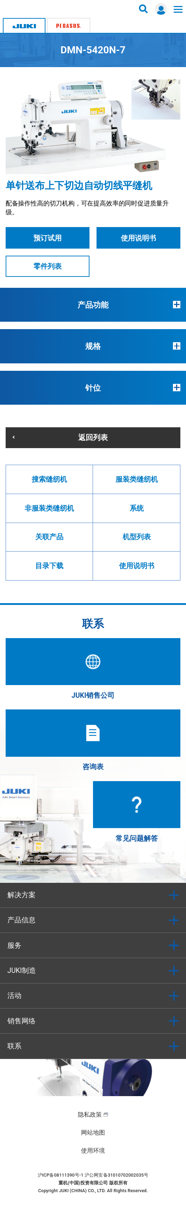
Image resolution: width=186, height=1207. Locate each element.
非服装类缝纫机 (49, 508)
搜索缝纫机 (49, 479)
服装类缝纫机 (137, 479)
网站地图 (93, 1132)
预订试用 (47, 238)
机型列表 (137, 537)
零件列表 (47, 266)
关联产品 (49, 537)
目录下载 (49, 566)
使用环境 (93, 1150)
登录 (161, 9)
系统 (137, 508)
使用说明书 (138, 238)
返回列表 (93, 437)
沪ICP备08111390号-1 (60, 1175)
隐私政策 (90, 1114)
